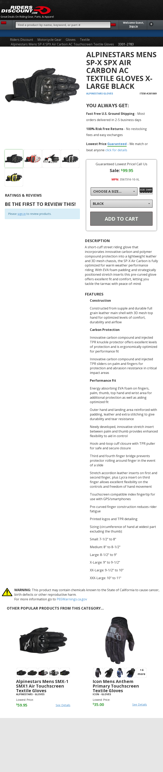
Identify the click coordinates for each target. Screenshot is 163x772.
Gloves (71, 40)
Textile (85, 40)
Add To (121, 218)
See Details (63, 705)
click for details (116, 150)
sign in (21, 214)
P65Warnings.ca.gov (72, 599)
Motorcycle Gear (49, 40)
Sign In (133, 26)
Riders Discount (21, 40)
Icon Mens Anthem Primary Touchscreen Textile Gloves (116, 686)
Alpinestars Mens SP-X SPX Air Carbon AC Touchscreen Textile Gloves (62, 44)
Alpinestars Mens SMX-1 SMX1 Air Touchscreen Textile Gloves (42, 686)
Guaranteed (117, 144)
